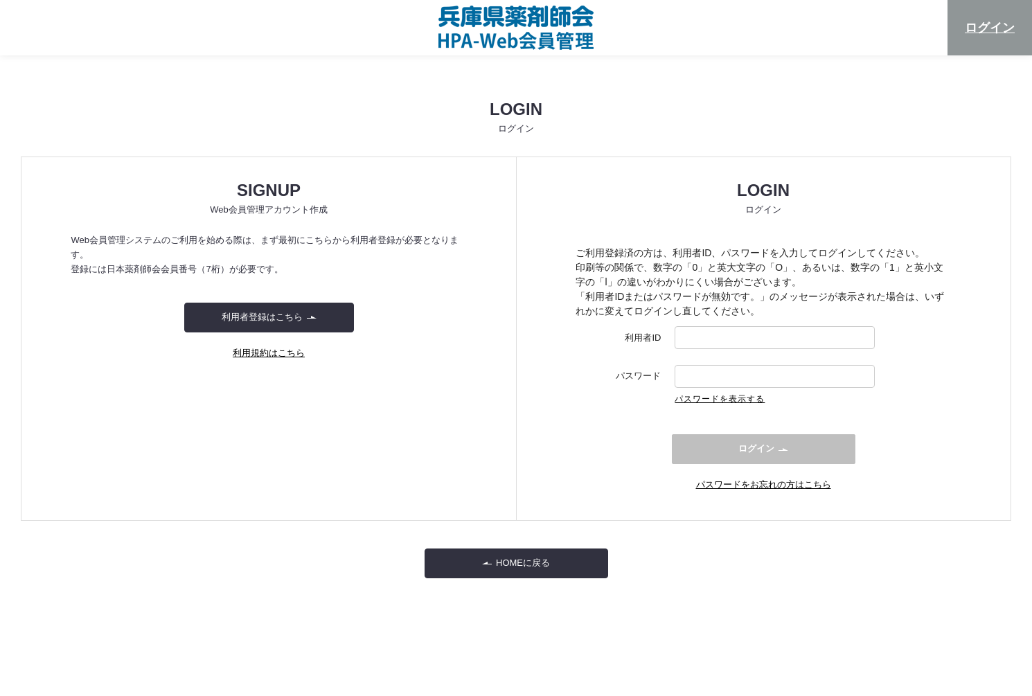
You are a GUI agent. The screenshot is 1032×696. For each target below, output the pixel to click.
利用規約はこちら (269, 353)
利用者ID (643, 337)
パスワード (638, 376)
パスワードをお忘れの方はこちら (763, 484)
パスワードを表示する (720, 399)
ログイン (990, 28)
